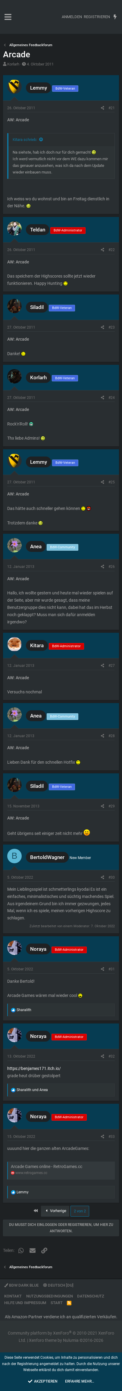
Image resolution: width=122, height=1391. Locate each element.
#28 (111, 736)
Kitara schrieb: (25, 139)
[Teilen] (102, 108)
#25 (111, 482)
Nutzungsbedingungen (49, 1296)
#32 (111, 1056)
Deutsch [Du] (58, 1285)
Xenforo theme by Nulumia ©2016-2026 (66, 1340)
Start (57, 1302)
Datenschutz (90, 1296)
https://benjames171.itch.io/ (34, 1068)
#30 (111, 877)
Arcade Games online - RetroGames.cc (46, 1166)
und (32, 1090)
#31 (111, 969)
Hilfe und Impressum (25, 1302)
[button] (8, 17)
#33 (111, 1137)
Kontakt (13, 1296)
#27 (111, 666)
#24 (111, 398)
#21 (111, 108)
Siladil (37, 307)
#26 (111, 567)
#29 (111, 806)
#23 (111, 327)
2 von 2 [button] (80, 1211)
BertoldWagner (47, 857)
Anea (36, 546)
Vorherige (55, 1210)
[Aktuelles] (115, 17)
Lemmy (38, 88)
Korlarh (13, 64)
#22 (111, 250)
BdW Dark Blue (21, 1285)
